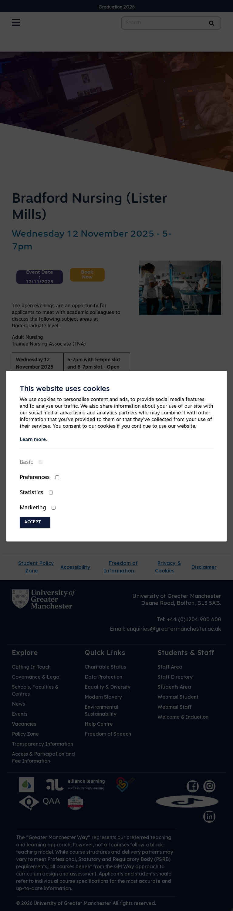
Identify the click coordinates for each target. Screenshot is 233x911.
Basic (26, 462)
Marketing (33, 508)
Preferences (35, 478)
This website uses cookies (65, 389)
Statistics (31, 493)
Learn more (33, 439)
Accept (32, 522)
